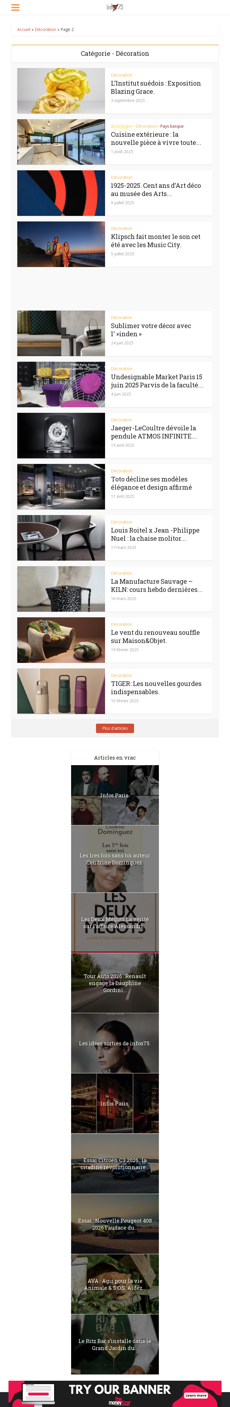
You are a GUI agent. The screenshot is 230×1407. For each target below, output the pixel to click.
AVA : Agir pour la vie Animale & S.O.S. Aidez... (115, 1284)
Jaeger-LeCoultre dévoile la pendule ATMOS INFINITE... (154, 432)
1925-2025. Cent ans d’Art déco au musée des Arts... (156, 189)
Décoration (45, 29)
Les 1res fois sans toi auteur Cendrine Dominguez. (115, 859)
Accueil (23, 29)
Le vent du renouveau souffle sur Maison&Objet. (155, 636)
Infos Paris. (115, 795)
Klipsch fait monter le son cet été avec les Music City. (155, 240)
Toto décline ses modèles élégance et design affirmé (151, 483)
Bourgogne (121, 126)
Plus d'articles (115, 728)
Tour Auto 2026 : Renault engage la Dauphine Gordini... (115, 983)
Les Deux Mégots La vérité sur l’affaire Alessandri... (115, 923)
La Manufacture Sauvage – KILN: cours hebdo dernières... (157, 585)
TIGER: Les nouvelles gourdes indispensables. (156, 687)
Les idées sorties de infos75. (115, 1043)
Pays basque (172, 126)
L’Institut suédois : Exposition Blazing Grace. (156, 87)
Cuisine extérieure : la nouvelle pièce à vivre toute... (156, 138)
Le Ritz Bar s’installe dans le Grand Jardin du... (114, 1344)
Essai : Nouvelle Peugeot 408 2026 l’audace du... (115, 1224)
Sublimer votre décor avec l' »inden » (151, 329)
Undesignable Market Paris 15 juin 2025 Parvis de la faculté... (157, 380)
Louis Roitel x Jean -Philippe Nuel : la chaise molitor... (155, 534)
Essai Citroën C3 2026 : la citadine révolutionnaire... (114, 1164)
